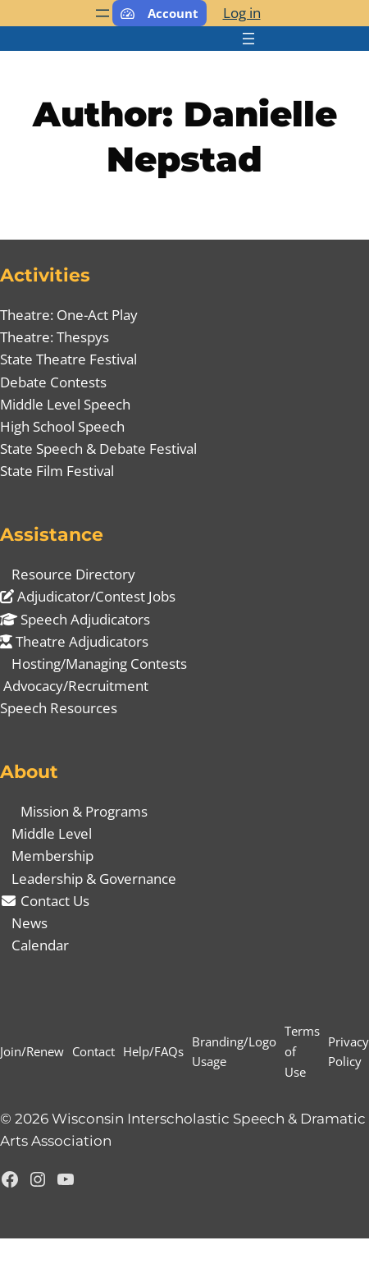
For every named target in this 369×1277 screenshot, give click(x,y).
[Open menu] (102, 13)
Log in (242, 12)
